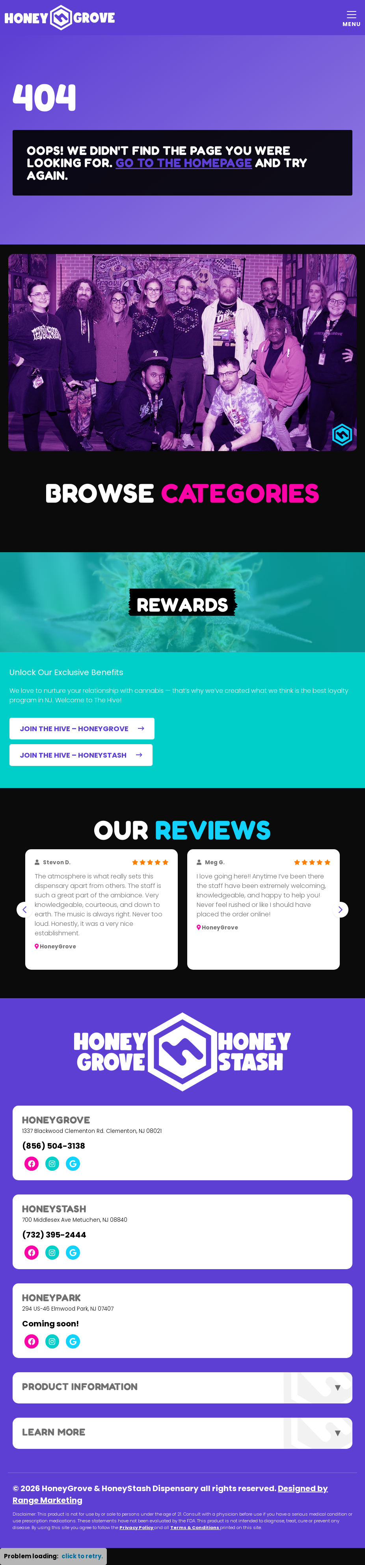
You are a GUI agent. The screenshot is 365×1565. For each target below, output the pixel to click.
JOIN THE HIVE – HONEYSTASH (81, 755)
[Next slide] (340, 910)
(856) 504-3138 (53, 1145)
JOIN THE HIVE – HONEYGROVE (82, 729)
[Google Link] (73, 1164)
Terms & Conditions (195, 1527)
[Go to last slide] (24, 910)
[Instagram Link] (52, 1164)
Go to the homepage (183, 162)
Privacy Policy (136, 1527)
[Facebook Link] (31, 1164)
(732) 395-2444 (54, 1234)
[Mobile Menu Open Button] (351, 17)
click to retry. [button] (82, 1556)
